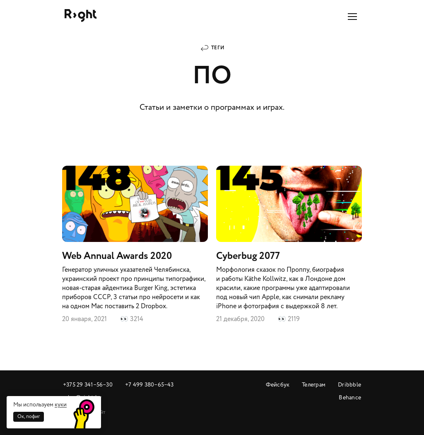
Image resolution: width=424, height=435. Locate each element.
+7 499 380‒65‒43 (149, 385)
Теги (217, 47)
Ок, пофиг (28, 416)
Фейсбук (278, 385)
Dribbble (349, 385)
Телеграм (313, 385)
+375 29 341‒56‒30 (88, 385)
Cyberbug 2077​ (289, 245)
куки (61, 404)
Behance (350, 397)
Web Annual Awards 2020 (135, 245)
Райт (80, 15)
